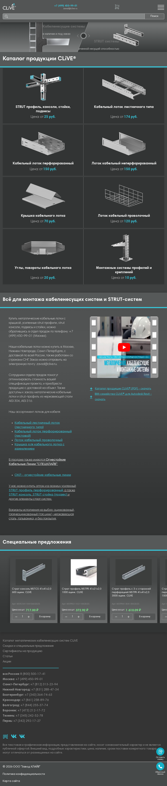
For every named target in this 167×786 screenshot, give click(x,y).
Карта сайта (11, 781)
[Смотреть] (124, 347)
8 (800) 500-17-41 (33, 674)
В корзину (45, 616)
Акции (7, 661)
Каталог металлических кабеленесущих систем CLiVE (40, 640)
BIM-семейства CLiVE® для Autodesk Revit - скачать (121, 397)
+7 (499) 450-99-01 (65, 6)
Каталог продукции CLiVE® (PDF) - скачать (120, 389)
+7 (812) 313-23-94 (44, 684)
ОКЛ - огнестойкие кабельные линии (43, 475)
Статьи (8, 656)
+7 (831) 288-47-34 (45, 689)
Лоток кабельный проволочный (38, 440)
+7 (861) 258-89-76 (35, 700)
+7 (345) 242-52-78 (29, 715)
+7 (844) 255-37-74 (34, 705)
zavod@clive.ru (70, 9)
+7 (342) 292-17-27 (27, 721)
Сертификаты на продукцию (22, 651)
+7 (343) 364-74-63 (38, 695)
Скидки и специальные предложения (28, 646)
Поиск (154, 16)
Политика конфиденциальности (24, 774)
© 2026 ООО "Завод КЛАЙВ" (21, 766)
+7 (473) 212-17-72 (31, 710)
